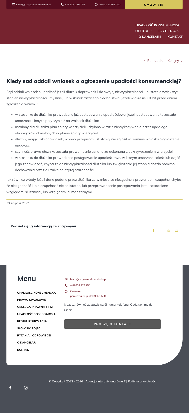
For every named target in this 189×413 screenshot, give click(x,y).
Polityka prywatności (142, 381)
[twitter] (18, 387)
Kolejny (173, 60)
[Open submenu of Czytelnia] (178, 31)
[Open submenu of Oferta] (150, 31)
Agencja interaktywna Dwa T (105, 381)
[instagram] (25, 387)
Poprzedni (155, 60)
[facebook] (10, 387)
